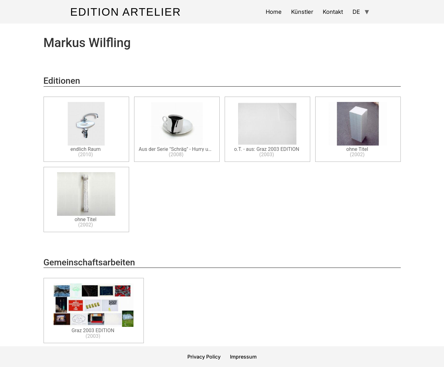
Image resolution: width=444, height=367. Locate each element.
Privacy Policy (204, 357)
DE (356, 11)
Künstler (302, 11)
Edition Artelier (125, 12)
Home (274, 11)
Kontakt (333, 11)
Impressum (243, 357)
